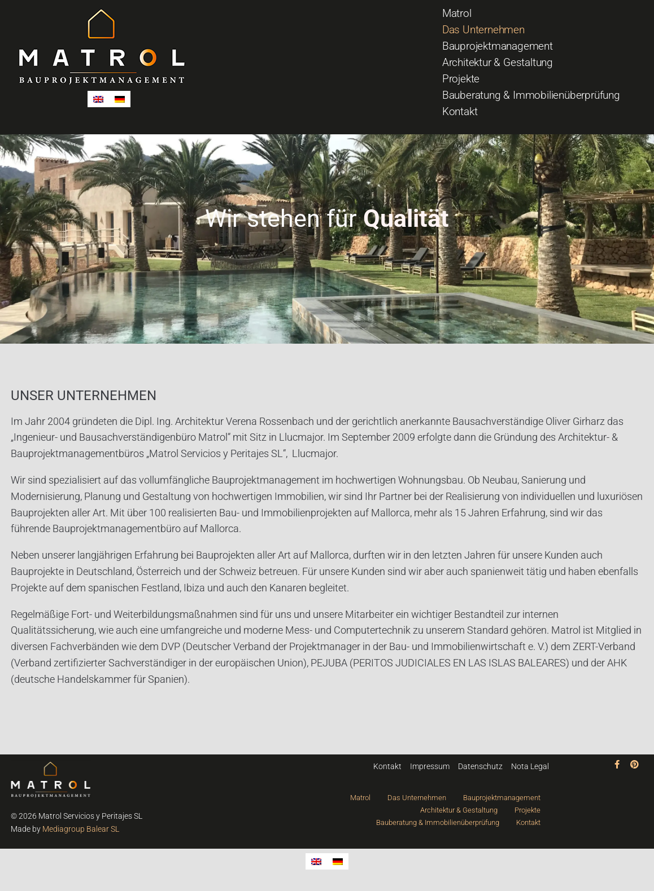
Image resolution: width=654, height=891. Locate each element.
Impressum (430, 766)
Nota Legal (530, 766)
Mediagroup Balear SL (80, 828)
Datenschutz (480, 766)
